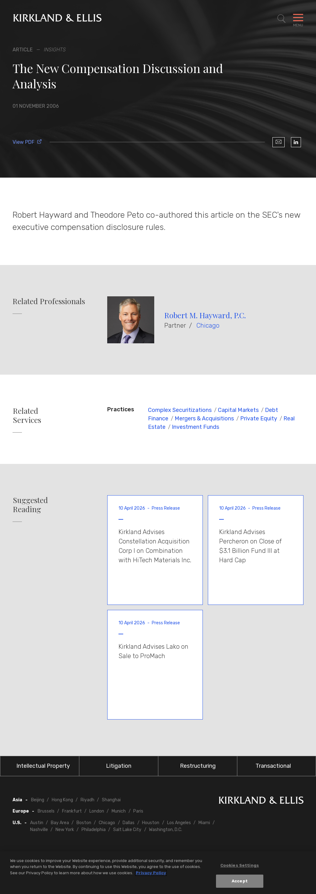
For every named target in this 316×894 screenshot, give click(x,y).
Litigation (118, 765)
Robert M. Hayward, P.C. (205, 315)
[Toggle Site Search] (281, 18)
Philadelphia (94, 829)
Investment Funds (195, 427)
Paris (138, 811)
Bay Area (60, 822)
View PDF (27, 142)
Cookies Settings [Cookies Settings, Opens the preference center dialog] (239, 865)
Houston (150, 822)
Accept (240, 881)
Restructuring (198, 765)
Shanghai (111, 800)
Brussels (46, 811)
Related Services (27, 415)
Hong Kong (62, 800)
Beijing (37, 800)
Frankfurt (72, 811)
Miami (204, 822)
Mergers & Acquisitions (204, 418)
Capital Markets (238, 410)
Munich (119, 811)
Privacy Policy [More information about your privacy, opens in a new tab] (151, 873)
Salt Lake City (127, 829)
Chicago (207, 325)
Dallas (128, 822)
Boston (83, 822)
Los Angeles (179, 822)
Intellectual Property (43, 765)
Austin (36, 822)
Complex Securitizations (180, 410)
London (96, 811)
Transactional (273, 765)
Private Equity (258, 418)
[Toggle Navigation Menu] (298, 18)
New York (64, 829)
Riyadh (87, 800)
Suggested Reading (30, 504)
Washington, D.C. (165, 829)
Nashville (39, 829)
